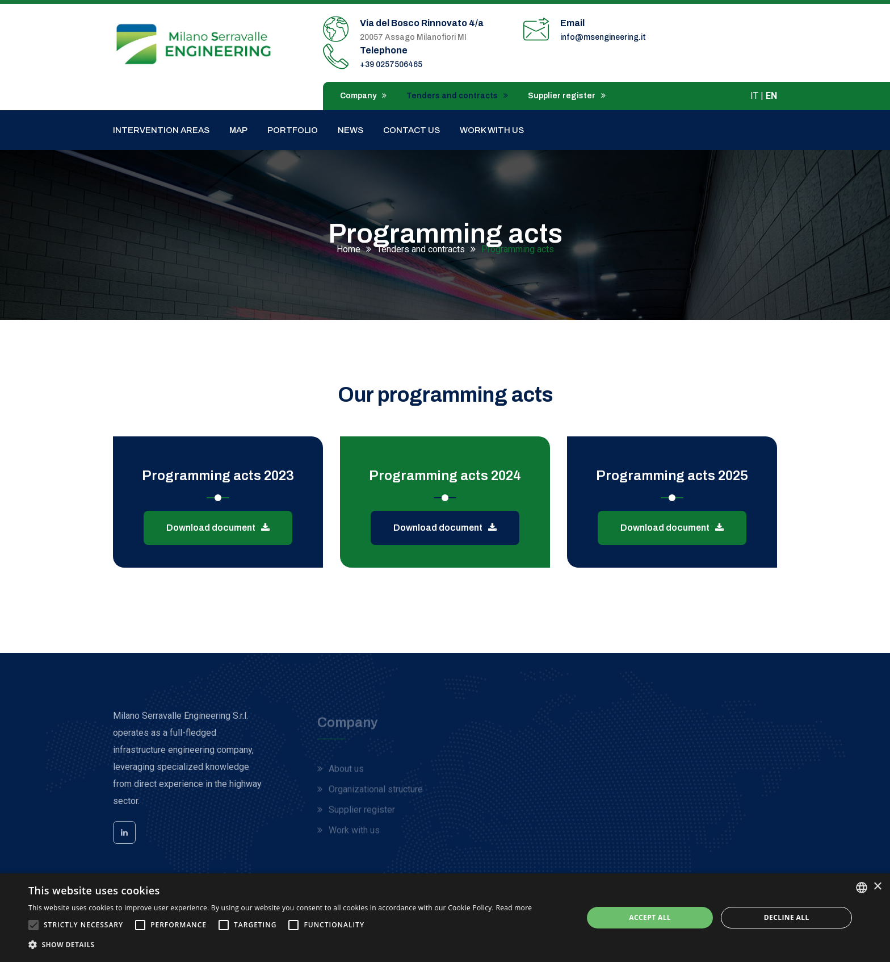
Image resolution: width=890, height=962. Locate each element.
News (350, 130)
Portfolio (292, 130)
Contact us (411, 130)
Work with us (492, 130)
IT (754, 95)
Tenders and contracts (457, 95)
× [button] (877, 886)
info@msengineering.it (603, 37)
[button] (280, 944)
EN (771, 95)
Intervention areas (161, 130)
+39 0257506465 (391, 64)
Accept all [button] (650, 917)
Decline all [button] (786, 917)
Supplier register (567, 95)
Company (363, 95)
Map (238, 130)
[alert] (445, 917)
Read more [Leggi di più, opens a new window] (514, 908)
